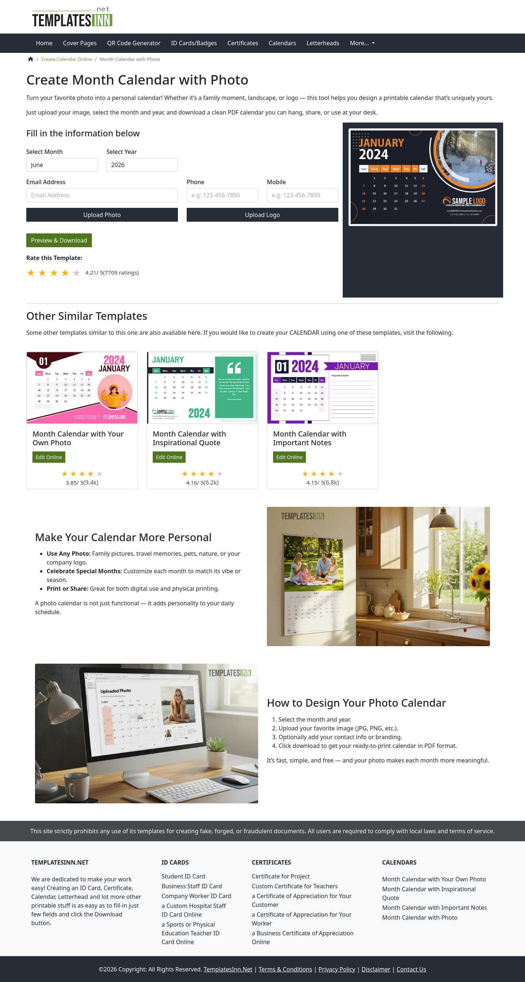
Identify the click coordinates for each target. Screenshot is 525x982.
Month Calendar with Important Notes (434, 907)
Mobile (276, 182)
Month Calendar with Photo (420, 917)
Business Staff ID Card (192, 886)
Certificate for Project (281, 876)
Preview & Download (59, 240)
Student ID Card (183, 876)
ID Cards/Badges (194, 43)
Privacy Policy (337, 969)
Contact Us (411, 969)
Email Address (46, 182)
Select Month (44, 152)
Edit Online (49, 456)
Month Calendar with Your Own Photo (434, 879)
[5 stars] (76, 272)
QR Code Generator (133, 43)
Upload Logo (262, 215)
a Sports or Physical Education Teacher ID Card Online (190, 933)
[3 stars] (53, 272)
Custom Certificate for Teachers (295, 886)
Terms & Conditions (285, 969)
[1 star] (31, 272)
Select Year (121, 152)
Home (44, 43)
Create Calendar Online (66, 59)
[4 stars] (65, 272)
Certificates (243, 43)
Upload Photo (102, 215)
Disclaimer (376, 969)
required (62, 165)
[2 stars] (42, 272)
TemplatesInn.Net (228, 969)
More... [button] (360, 43)
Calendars (282, 43)
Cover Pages (80, 43)
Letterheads (323, 43)
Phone (196, 182)
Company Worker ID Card (196, 896)
